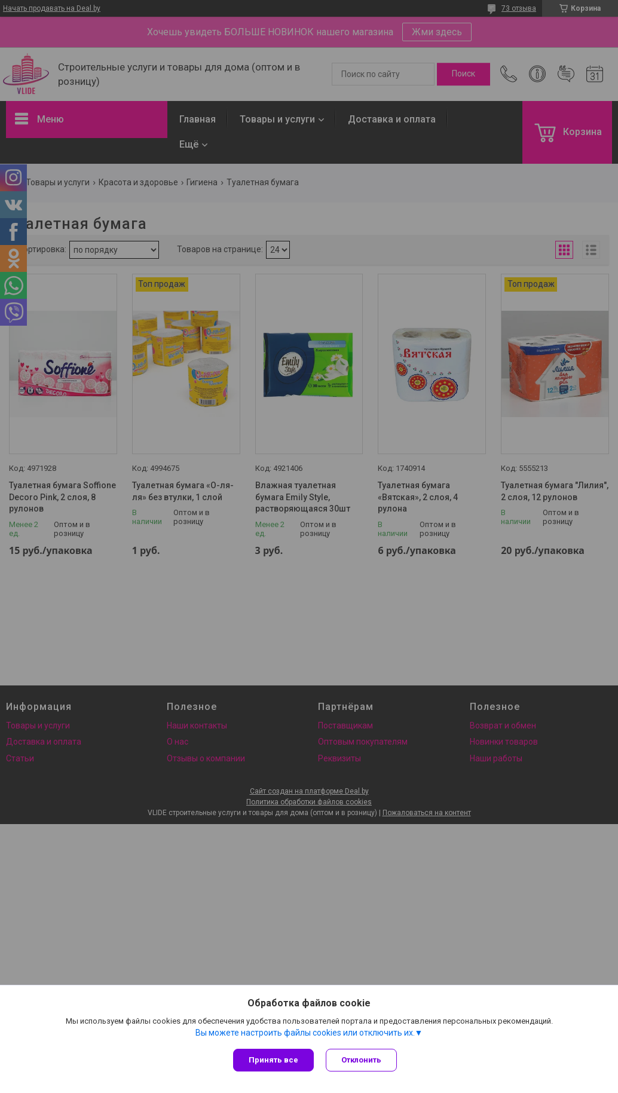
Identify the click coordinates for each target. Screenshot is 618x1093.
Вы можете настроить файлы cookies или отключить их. (305, 1032)
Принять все (273, 1059)
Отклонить (361, 1059)
